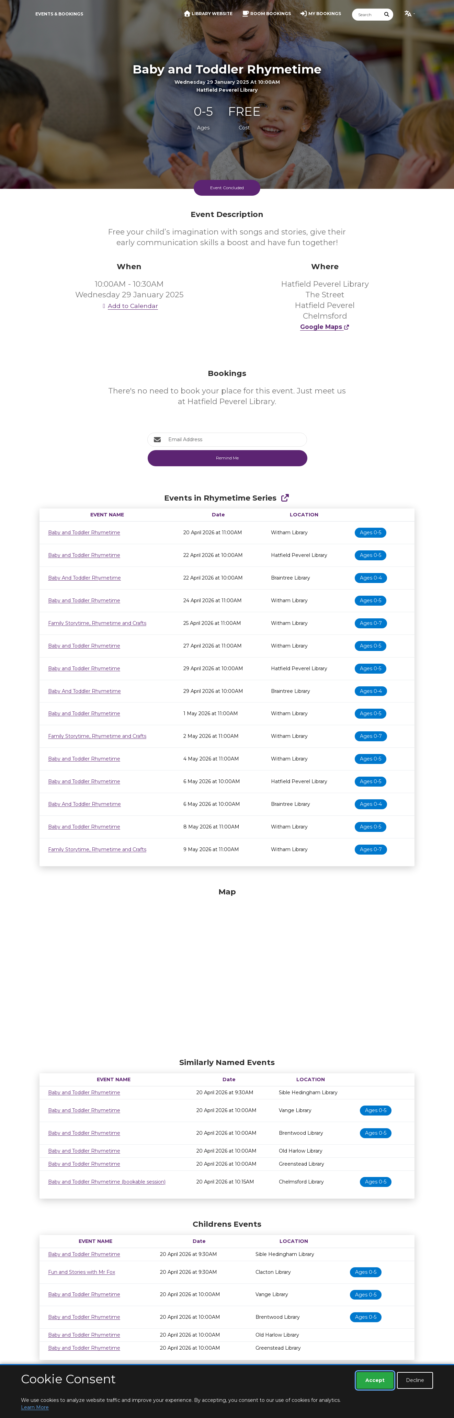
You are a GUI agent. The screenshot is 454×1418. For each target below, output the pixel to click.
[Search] (366, 15)
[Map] (227, 971)
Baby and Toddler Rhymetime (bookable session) (107, 1182)
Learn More (35, 1407)
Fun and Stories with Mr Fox (81, 1272)
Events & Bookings (59, 13)
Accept (375, 1380)
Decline (415, 1380)
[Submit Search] (387, 15)
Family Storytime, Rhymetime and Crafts (97, 623)
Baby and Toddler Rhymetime (84, 532)
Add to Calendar (129, 305)
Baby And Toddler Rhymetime (84, 578)
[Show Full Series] (285, 498)
